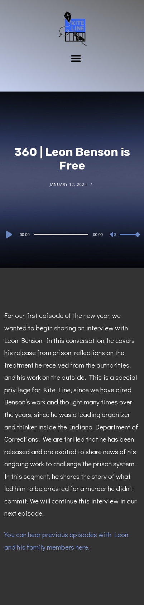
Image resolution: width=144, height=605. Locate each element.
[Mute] (113, 234)
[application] (72, 234)
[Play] (8, 234)
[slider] (61, 234)
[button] (76, 58)
